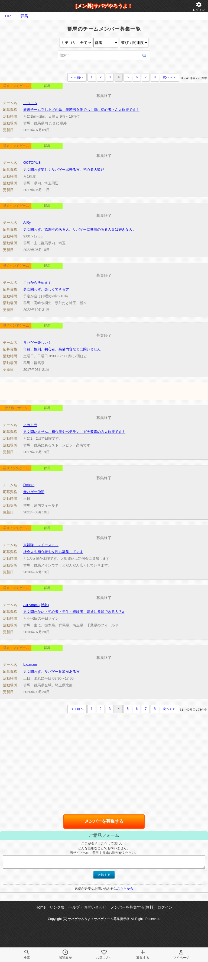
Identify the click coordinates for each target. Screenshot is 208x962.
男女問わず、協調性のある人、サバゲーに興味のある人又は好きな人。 (79, 229)
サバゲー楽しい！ (37, 342)
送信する (104, 875)
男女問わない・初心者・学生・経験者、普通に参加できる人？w (73, 612)
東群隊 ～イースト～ (40, 545)
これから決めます (37, 283)
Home (40, 907)
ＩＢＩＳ (30, 103)
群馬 (24, 16)
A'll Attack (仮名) (36, 605)
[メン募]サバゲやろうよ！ (104, 6)
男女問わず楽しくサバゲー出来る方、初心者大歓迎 (63, 170)
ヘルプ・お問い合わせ (87, 907)
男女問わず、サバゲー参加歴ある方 (51, 672)
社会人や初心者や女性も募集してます (53, 552)
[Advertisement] (63, 67)
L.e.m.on (30, 664)
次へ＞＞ (169, 77)
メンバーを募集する (103, 821)
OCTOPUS (32, 162)
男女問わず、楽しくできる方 (46, 289)
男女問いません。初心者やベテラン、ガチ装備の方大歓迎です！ (74, 432)
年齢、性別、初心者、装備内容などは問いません (62, 349)
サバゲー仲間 (33, 492)
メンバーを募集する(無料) (132, 907)
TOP (7, 16)
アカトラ (30, 425)
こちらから (125, 888)
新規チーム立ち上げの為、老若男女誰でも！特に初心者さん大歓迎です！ (81, 110)
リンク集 (57, 907)
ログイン (199, 6)
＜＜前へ (76, 77)
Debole (28, 485)
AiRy (27, 222)
